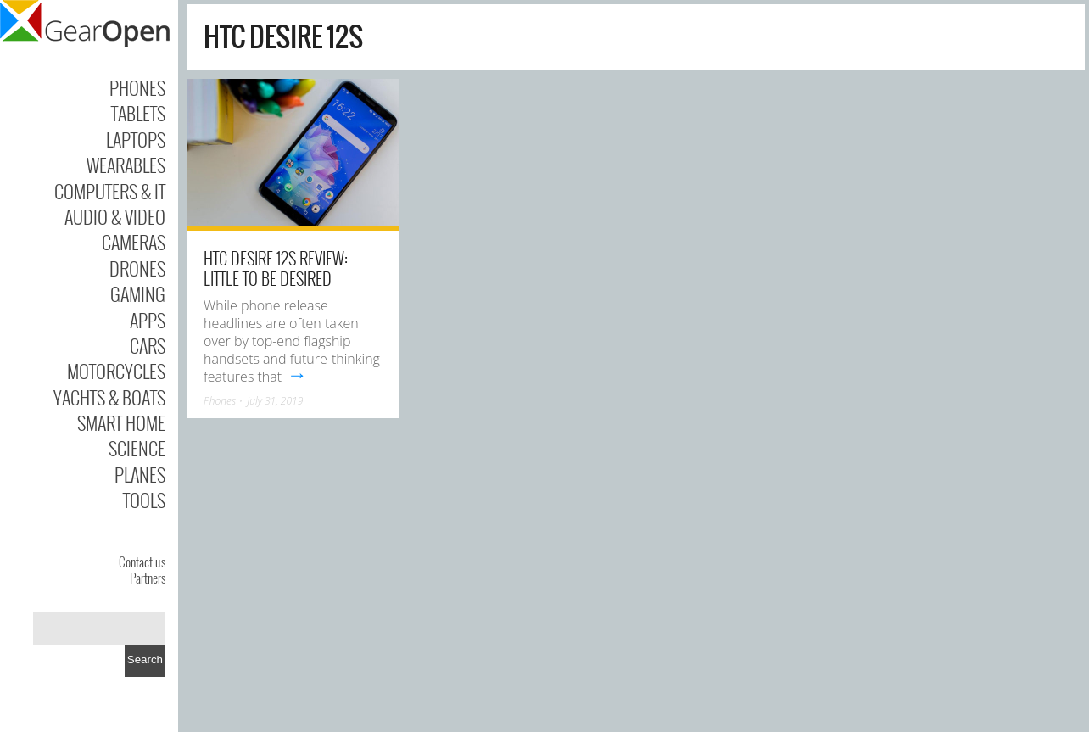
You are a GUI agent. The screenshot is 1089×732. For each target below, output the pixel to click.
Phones (137, 87)
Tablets (138, 112)
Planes (139, 474)
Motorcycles (116, 370)
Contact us (142, 561)
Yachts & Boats (109, 397)
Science (137, 447)
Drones (137, 268)
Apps (147, 319)
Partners (147, 577)
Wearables (126, 164)
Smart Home (121, 422)
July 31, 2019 (275, 401)
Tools (144, 499)
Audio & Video (114, 216)
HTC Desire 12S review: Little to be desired (276, 268)
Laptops (135, 139)
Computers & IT (109, 190)
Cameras (133, 241)
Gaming (137, 293)
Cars (147, 345)
